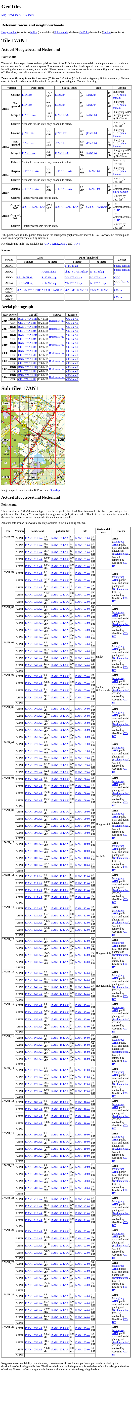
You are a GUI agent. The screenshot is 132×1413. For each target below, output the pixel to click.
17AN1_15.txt (82, 1005)
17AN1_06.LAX (60, 708)
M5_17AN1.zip (73, 277)
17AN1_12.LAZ (33, 908)
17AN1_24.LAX (60, 1296)
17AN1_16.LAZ (33, 1037)
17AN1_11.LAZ (33, 876)
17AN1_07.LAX (60, 743)
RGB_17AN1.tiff (27, 318)
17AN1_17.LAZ (33, 1069)
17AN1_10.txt (82, 843)
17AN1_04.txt (82, 644)
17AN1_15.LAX (60, 1005)
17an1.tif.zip (71, 265)
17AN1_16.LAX (60, 1037)
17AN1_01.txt (82, 538)
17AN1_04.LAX (60, 644)
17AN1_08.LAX (60, 779)
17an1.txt (90, 94)
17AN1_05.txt (82, 676)
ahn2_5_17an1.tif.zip (76, 271)
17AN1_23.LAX (60, 1263)
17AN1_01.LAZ (33, 538)
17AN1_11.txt (82, 876)
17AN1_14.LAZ (33, 973)
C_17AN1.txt (92, 171)
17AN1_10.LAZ (33, 843)
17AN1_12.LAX (60, 908)
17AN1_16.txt (82, 1037)
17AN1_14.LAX (60, 973)
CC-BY (117, 209)
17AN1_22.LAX (60, 1231)
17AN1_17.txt (82, 1069)
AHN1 (47, 243)
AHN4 (76, 243)
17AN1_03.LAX (60, 608)
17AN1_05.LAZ (33, 676)
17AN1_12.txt (82, 908)
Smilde (33, 32)
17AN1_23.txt (82, 1263)
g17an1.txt (91, 133)
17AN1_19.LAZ (33, 1134)
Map (3, 14)
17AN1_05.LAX (60, 676)
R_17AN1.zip (48, 277)
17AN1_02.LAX (60, 573)
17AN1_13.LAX (60, 940)
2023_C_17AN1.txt (96, 206)
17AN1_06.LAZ (33, 708)
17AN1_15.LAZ (33, 1005)
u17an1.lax (61, 143)
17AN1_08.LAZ (33, 779)
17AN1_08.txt (82, 779)
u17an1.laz (27, 143)
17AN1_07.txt (82, 743)
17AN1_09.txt (82, 811)
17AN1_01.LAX (60, 538)
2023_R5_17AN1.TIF (29, 290)
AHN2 (55, 243)
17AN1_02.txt (82, 573)
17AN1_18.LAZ (33, 1102)
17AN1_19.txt (82, 1134)
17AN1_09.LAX (60, 811)
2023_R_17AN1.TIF (52, 290)
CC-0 (117, 277)
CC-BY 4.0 (72, 318)
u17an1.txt (91, 143)
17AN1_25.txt (82, 1328)
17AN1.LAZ (28, 115)
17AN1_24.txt (82, 1296)
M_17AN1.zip (98, 277)
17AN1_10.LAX (60, 843)
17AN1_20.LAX (60, 1166)
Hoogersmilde (9, 32)
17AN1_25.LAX (60, 1328)
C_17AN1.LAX (63, 171)
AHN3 (64, 243)
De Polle (84, 32)
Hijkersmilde (61, 32)
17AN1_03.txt (82, 608)
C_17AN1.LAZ (30, 171)
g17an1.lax (61, 133)
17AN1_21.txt (82, 1199)
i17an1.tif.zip (97, 271)
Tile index (28, 14)
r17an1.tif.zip (48, 271)
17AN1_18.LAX (60, 1102)
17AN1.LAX (62, 115)
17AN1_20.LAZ (33, 1166)
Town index (14, 14)
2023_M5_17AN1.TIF (77, 290)
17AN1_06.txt (82, 708)
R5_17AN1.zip (25, 277)
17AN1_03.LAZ (33, 608)
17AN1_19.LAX (60, 1134)
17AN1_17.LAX (60, 1069)
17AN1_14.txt (82, 973)
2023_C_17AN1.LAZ (33, 206)
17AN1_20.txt (82, 1166)
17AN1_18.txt (82, 1102)
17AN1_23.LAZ (33, 1263)
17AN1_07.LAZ (33, 743)
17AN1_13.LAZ (33, 940)
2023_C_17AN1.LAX (67, 206)
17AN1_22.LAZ (33, 1231)
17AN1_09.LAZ (33, 811)
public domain (119, 96)
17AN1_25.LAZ (33, 1328)
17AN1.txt (91, 115)
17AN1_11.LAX (59, 876)
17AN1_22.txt (82, 1231)
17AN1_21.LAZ (33, 1199)
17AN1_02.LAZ (33, 573)
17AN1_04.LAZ (33, 644)
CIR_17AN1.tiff (27, 322)
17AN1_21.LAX (60, 1199)
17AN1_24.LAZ (33, 1296)
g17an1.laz (27, 133)
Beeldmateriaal (57, 320)
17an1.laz (27, 94)
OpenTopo (55, 490)
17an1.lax (60, 94)
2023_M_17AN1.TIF (101, 290)
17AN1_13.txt (82, 940)
